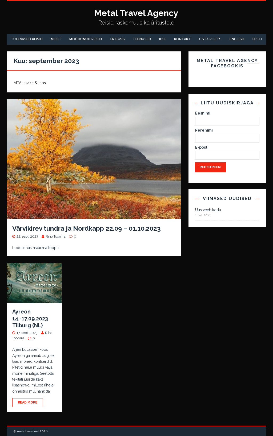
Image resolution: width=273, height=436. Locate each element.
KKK (162, 39)
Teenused (142, 39)
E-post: (201, 147)
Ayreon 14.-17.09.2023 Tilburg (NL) (30, 318)
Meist (56, 39)
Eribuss (117, 39)
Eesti (257, 39)
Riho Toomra (56, 236)
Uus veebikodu (208, 210)
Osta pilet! (209, 39)
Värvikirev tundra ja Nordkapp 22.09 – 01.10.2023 (86, 228)
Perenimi (204, 130)
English (237, 39)
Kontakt (182, 39)
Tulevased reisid (27, 39)
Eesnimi (202, 113)
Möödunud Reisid (85, 39)
